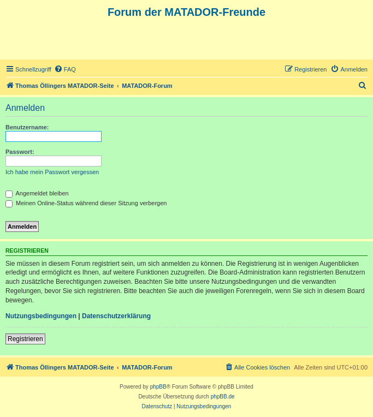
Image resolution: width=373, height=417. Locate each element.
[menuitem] (65, 69)
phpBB (158, 387)
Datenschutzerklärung (116, 316)
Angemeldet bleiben (37, 193)
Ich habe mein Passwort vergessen (52, 172)
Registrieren (25, 339)
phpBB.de (223, 397)
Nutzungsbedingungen (40, 316)
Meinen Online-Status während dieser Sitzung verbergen (86, 203)
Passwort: (19, 151)
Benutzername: (27, 127)
